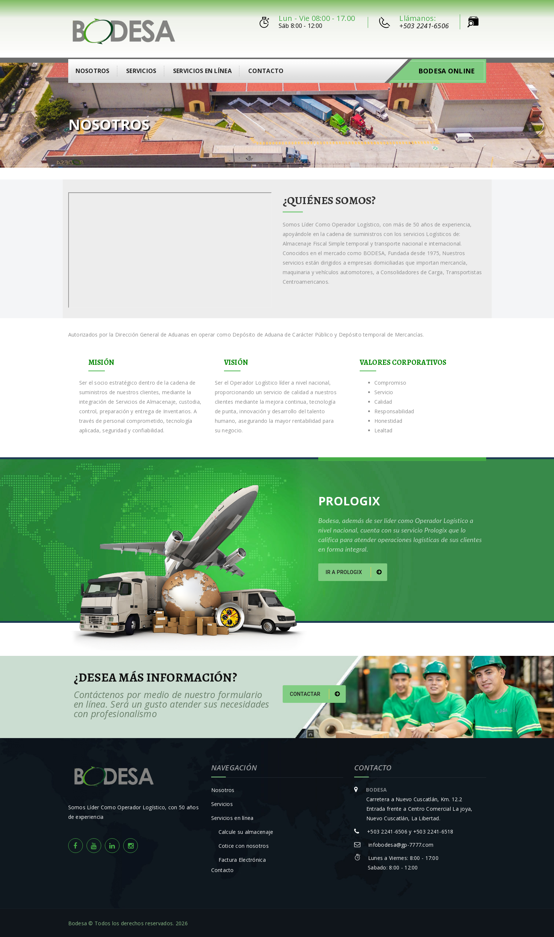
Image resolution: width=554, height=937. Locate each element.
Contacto (265, 69)
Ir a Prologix (354, 571)
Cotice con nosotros (244, 844)
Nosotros (93, 69)
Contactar (315, 692)
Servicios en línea (202, 69)
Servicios (141, 69)
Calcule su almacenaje (246, 830)
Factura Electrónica (242, 858)
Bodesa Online (446, 69)
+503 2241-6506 (424, 25)
